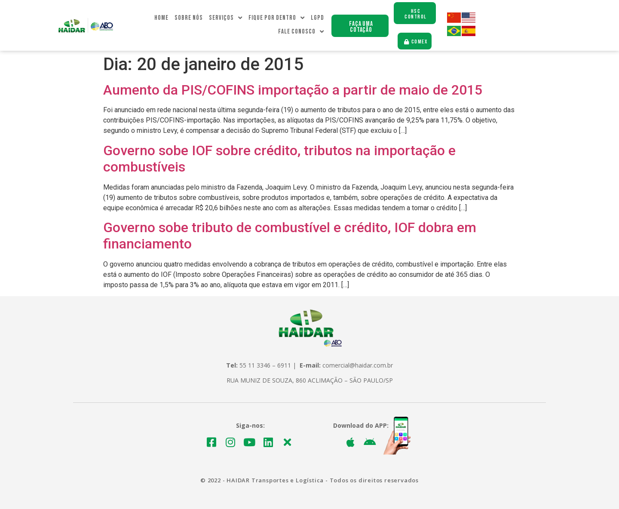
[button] (360, 26)
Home (161, 18)
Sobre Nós (189, 18)
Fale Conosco (301, 32)
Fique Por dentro (276, 18)
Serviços (225, 18)
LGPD (317, 18)
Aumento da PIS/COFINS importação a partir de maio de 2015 (292, 90)
